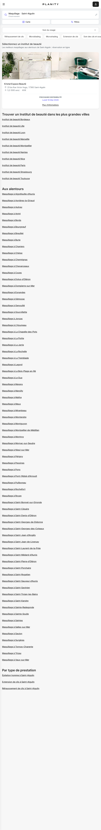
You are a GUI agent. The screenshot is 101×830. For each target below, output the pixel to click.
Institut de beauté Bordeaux (16, 119)
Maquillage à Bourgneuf (14, 226)
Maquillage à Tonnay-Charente (17, 646)
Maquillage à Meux (11, 404)
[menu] (3, 4)
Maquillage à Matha (12, 397)
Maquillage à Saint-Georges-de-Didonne (22, 522)
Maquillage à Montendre (14, 417)
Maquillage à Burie (11, 240)
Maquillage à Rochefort (13, 489)
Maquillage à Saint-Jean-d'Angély (19, 535)
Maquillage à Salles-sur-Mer (16, 627)
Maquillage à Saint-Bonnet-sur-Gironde (22, 502)
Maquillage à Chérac (12, 253)
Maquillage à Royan (12, 495)
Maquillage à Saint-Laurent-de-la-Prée (21, 548)
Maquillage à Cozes (12, 272)
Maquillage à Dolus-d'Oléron (16, 279)
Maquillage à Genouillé (13, 305)
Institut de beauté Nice (13, 158)
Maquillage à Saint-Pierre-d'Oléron (19, 561)
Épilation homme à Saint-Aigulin (18, 675)
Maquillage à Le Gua (12, 377)
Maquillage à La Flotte (13, 338)
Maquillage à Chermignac (15, 259)
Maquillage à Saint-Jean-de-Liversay (20, 541)
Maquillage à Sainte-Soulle (15, 614)
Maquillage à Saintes (12, 620)
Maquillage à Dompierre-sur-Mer (18, 285)
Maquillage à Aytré (11, 213)
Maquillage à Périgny (12, 456)
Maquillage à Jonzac (12, 318)
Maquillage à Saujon (12, 633)
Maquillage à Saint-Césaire (15, 509)
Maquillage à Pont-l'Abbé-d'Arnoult (19, 476)
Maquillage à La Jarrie (13, 345)
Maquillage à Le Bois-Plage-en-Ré (19, 371)
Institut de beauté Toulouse (16, 178)
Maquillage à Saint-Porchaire (16, 568)
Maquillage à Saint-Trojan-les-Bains (20, 594)
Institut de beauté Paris (13, 165)
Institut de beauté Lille (13, 126)
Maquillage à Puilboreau (14, 482)
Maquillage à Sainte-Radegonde (18, 607)
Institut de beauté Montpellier (17, 145)
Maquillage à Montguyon (14, 423)
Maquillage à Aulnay (12, 207)
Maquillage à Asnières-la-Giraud (18, 200)
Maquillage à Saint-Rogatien (16, 574)
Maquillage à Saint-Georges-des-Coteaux (23, 528)
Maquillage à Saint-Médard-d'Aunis (19, 555)
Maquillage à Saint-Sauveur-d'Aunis (20, 581)
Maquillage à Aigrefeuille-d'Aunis (18, 194)
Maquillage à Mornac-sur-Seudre (18, 443)
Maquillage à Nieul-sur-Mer (15, 450)
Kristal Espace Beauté (15, 84)
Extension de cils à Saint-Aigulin (18, 682)
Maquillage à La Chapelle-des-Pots (19, 331)
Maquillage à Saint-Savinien (16, 587)
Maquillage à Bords (11, 220)
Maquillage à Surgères (13, 640)
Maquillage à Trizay (11, 653)
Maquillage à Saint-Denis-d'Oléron (19, 515)
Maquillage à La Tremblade (15, 358)
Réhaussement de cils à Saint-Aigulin (20, 688)
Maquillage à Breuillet (12, 233)
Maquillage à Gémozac (13, 299)
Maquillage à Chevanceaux (15, 266)
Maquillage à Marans (12, 384)
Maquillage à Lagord (12, 364)
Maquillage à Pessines (13, 463)
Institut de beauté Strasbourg (17, 172)
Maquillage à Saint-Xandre (15, 600)
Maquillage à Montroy (13, 436)
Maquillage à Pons (11, 469)
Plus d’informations (50, 105)
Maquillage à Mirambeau (14, 410)
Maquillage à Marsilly (12, 390)
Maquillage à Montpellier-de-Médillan (20, 430)
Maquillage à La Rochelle (14, 351)
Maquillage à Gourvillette (14, 312)
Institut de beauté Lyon (13, 132)
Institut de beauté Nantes (15, 152)
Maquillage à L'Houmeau (14, 325)
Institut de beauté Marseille (15, 139)
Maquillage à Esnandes (13, 292)
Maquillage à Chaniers (13, 246)
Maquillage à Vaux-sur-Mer (15, 659)
